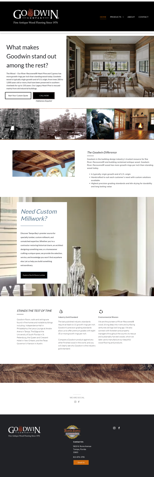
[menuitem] (103, 17)
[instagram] (75, 402)
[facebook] (78, 402)
